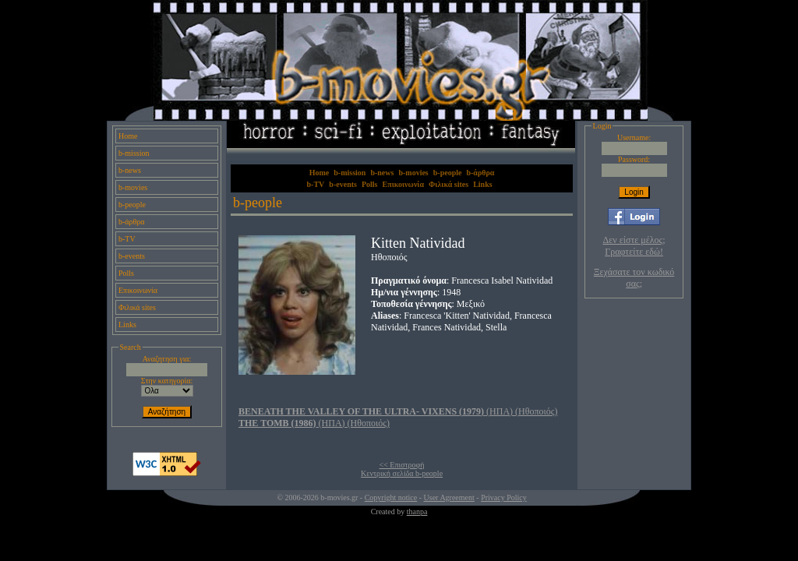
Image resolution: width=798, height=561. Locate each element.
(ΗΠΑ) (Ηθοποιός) (398, 411)
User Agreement (449, 497)
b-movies (132, 187)
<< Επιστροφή (402, 464)
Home (127, 136)
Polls (126, 273)
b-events (131, 256)
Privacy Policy (504, 497)
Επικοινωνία (137, 290)
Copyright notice (391, 497)
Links (127, 324)
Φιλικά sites (137, 307)
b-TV (127, 239)
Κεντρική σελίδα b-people (402, 473)
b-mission (133, 153)
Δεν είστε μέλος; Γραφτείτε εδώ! (634, 246)
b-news (129, 170)
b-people (132, 204)
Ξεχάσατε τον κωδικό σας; (634, 277)
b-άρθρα (131, 221)
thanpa (417, 511)
